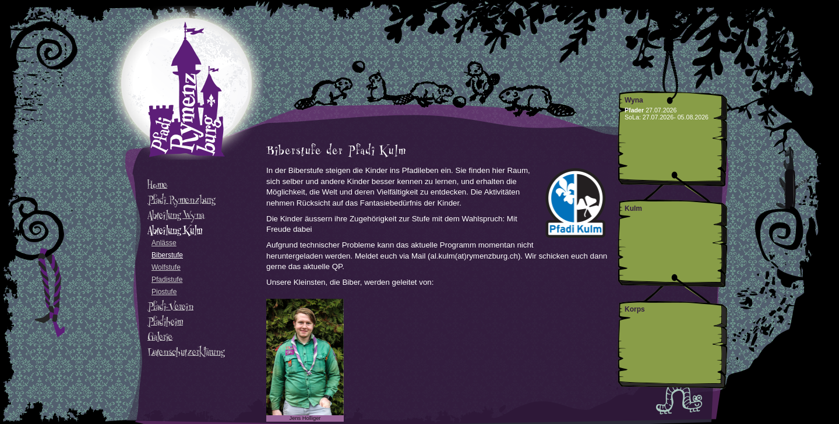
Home (157, 184)
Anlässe (164, 243)
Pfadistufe (166, 279)
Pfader (634, 110)
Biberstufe (167, 255)
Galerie (159, 336)
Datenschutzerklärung (185, 351)
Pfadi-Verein (170, 306)
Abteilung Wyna (175, 214)
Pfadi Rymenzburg (181, 199)
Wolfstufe (166, 267)
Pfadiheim (165, 321)
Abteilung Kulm (174, 230)
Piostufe (164, 292)
